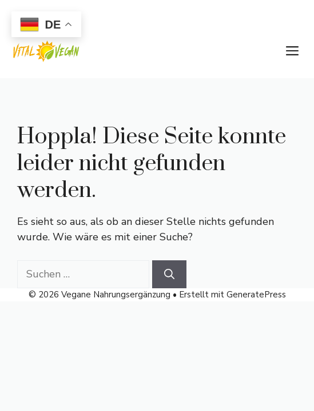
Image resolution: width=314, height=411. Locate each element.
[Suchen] (169, 274)
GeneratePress (256, 294)
